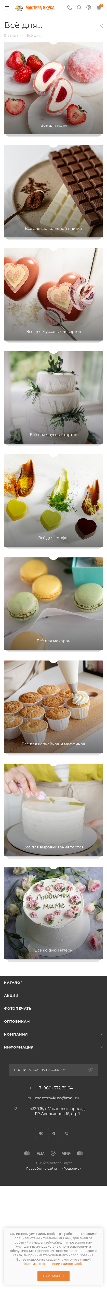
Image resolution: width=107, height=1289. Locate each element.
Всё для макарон (54, 640)
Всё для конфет (53, 537)
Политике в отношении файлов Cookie (53, 1264)
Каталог (13, 982)
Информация (19, 1047)
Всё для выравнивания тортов (53, 847)
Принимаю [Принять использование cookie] (53, 1276)
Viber (66, 1133)
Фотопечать (17, 1008)
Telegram (53, 1133)
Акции (11, 995)
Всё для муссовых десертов (53, 331)
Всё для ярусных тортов (53, 434)
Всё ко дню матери (54, 950)
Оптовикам (17, 1021)
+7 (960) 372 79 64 (55, 1088)
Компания (16, 1034)
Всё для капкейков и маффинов (53, 744)
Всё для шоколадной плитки (53, 228)
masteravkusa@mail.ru (57, 1097)
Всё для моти (54, 125)
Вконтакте (40, 1133)
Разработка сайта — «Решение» (53, 1168)
